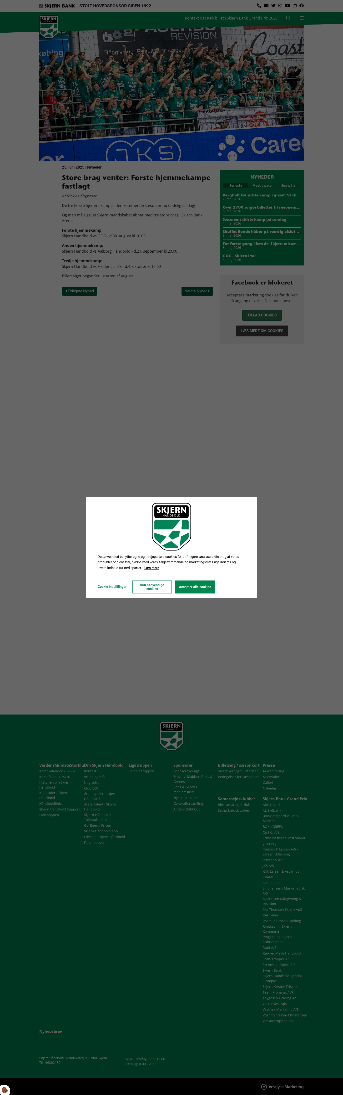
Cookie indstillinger (112, 587)
